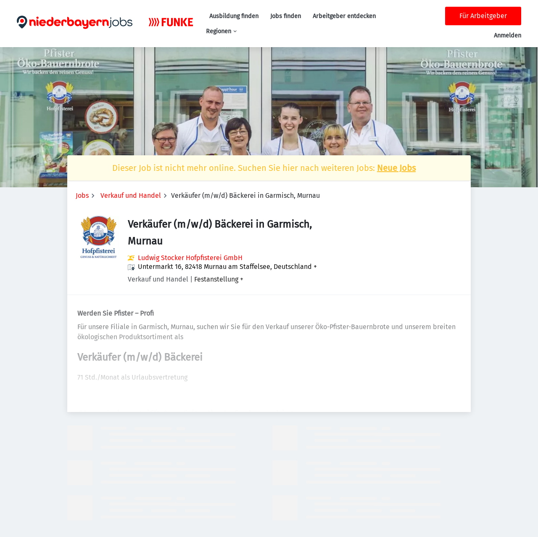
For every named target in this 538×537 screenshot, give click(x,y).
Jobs (82, 195)
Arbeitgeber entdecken (344, 16)
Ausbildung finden (233, 16)
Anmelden (507, 35)
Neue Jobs (396, 168)
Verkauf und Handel (130, 195)
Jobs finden (285, 16)
